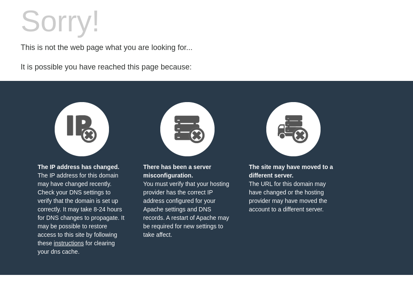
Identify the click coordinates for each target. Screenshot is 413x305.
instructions (69, 243)
